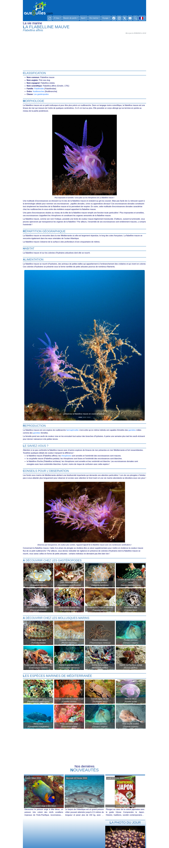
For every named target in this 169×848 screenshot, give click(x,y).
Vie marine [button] (93, 18)
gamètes (132, 430)
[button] (142, 18)
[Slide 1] (80, 417)
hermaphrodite (72, 430)
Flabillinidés (39, 89)
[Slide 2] (84, 417)
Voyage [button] (105, 18)
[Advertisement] (84, 51)
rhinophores (66, 456)
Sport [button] (83, 18)
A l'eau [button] (56, 18)
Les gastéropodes (41, 94)
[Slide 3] (88, 417)
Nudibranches (38, 91)
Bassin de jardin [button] (70, 18)
